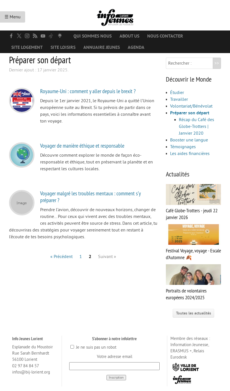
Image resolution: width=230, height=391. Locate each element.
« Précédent (61, 256)
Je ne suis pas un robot (93, 347)
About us (129, 36)
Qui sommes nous (92, 36)
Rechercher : (180, 63)
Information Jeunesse (189, 344)
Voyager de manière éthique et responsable (82, 145)
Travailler (179, 99)
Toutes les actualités (193, 313)
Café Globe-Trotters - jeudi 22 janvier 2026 (193, 202)
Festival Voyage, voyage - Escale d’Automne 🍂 (193, 242)
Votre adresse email (114, 356)
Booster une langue (189, 140)
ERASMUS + (181, 351)
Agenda (136, 47)
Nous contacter (165, 36)
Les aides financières (190, 153)
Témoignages (183, 146)
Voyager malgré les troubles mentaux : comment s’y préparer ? (90, 197)
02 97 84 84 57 (25, 366)
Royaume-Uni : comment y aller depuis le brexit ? (88, 91)
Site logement (27, 47)
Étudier (177, 92)
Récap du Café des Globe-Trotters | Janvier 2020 (196, 126)
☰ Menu (13, 16)
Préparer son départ (189, 112)
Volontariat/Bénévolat (191, 106)
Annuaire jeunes (101, 47)
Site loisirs (63, 47)
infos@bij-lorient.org (31, 372)
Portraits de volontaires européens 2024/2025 (193, 282)
